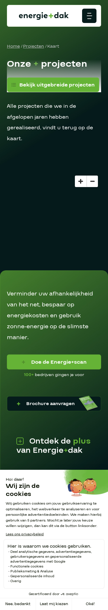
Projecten (33, 46)
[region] (54, 221)
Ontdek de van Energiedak (53, 445)
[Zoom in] (80, 181)
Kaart (53, 46)
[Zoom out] (92, 181)
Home (13, 46)
